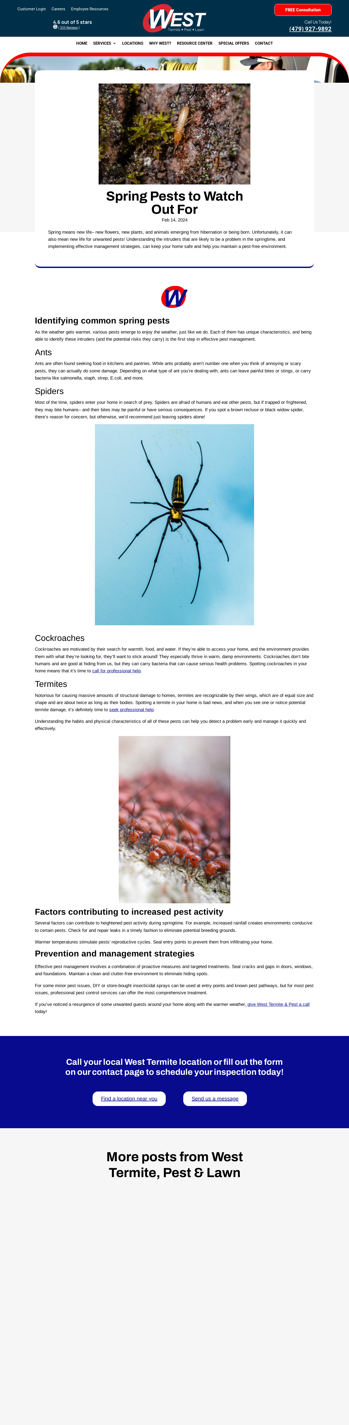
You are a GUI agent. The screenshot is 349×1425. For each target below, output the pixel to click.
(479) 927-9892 (310, 29)
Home (81, 43)
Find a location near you (129, 1099)
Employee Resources (89, 9)
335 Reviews (69, 28)
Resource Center (195, 43)
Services (102, 43)
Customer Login (31, 9)
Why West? (160, 43)
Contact (264, 43)
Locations (132, 43)
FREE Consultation (303, 9)
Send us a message (215, 1099)
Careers (58, 9)
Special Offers (233, 43)
